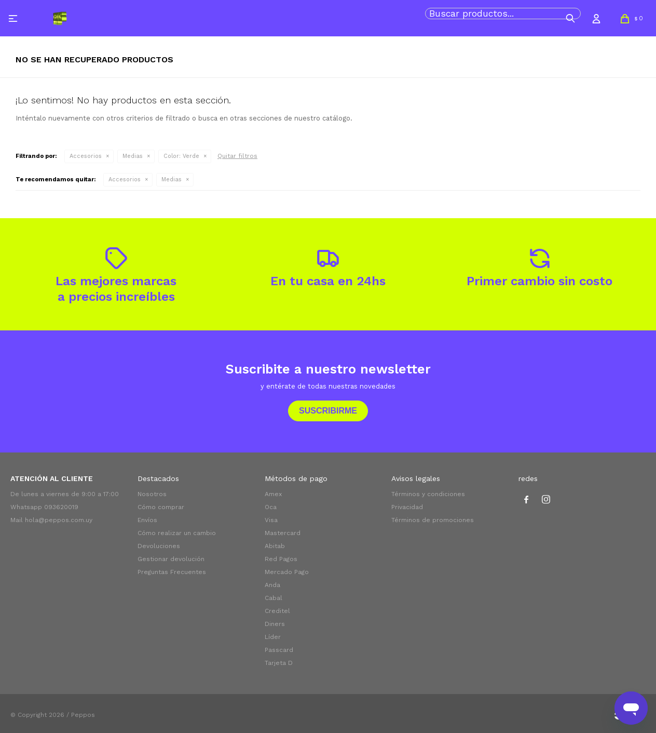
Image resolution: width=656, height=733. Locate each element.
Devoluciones (159, 546)
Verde (181, 156)
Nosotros (152, 494)
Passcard (279, 650)
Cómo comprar (161, 507)
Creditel (277, 611)
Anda (272, 585)
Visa (271, 520)
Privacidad (407, 507)
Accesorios (86, 156)
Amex (273, 494)
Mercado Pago (287, 572)
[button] (570, 18)
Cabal (273, 598)
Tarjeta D (279, 663)
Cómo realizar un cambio (177, 533)
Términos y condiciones (428, 494)
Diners (275, 624)
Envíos (147, 520)
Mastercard (282, 533)
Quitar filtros (237, 155)
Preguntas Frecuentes (172, 572)
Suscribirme (328, 410)
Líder (273, 637)
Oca (271, 507)
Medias (132, 156)
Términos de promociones (432, 520)
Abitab (275, 546)
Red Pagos (281, 559)
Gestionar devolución (171, 559)
